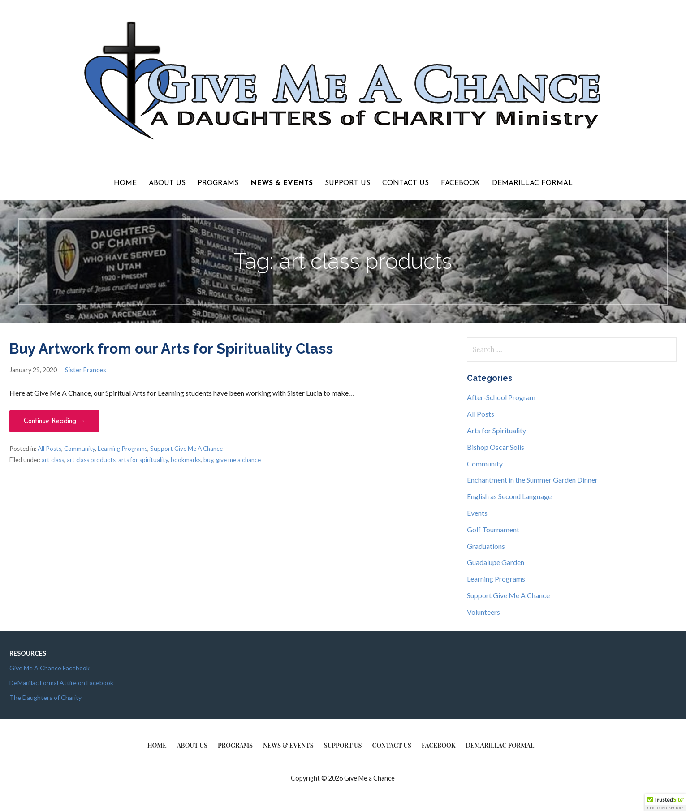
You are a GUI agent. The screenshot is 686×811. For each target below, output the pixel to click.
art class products (91, 459)
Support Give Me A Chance (186, 448)
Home (125, 183)
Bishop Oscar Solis (495, 447)
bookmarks (186, 459)
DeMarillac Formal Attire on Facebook (61, 682)
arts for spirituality (143, 459)
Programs (218, 183)
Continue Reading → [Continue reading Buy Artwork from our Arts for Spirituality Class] (54, 421)
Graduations (486, 546)
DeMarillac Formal (532, 183)
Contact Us (405, 183)
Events (477, 513)
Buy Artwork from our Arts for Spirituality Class (171, 348)
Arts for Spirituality (496, 430)
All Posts (49, 448)
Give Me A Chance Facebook (49, 668)
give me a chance (238, 459)
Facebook (460, 183)
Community (79, 448)
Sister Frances (85, 370)
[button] (665, 802)
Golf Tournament (493, 529)
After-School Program (501, 397)
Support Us (347, 183)
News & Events (281, 183)
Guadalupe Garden (495, 562)
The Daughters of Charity (45, 697)
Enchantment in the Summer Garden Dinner (532, 479)
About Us (167, 183)
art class (53, 459)
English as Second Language (509, 496)
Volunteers (483, 612)
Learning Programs (122, 448)
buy (208, 459)
